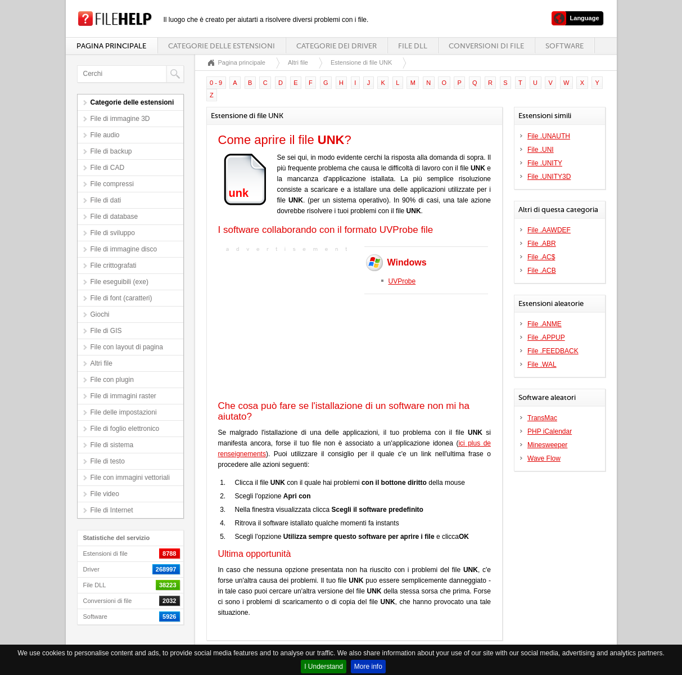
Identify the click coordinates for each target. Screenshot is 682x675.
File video (105, 494)
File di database (114, 216)
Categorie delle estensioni (221, 46)
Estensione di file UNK (361, 62)
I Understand (323, 666)
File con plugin (112, 380)
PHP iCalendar (549, 431)
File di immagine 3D (120, 119)
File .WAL (542, 364)
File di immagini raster (123, 396)
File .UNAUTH (548, 136)
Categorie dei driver (336, 46)
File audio (105, 135)
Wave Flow (544, 458)
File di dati (106, 200)
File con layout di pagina (127, 347)
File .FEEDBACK (553, 351)
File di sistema (112, 445)
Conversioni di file (486, 46)
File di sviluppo (113, 233)
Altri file (101, 363)
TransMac (542, 418)
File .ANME (544, 324)
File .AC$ (541, 257)
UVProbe (402, 281)
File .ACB (541, 270)
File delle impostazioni (124, 412)
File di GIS (106, 331)
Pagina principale (111, 46)
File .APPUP (546, 337)
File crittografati (114, 265)
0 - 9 (216, 82)
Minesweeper (547, 445)
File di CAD (108, 168)
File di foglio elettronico (125, 429)
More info (368, 666)
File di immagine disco (124, 249)
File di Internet (112, 510)
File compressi (112, 184)
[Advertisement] (288, 325)
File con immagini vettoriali (130, 478)
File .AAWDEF (549, 230)
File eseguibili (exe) (119, 282)
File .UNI (540, 150)
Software (564, 46)
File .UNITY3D (549, 177)
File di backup (111, 151)
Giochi (100, 314)
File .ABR (541, 244)
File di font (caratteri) (121, 298)
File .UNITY (544, 163)
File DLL (412, 46)
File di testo (108, 461)
